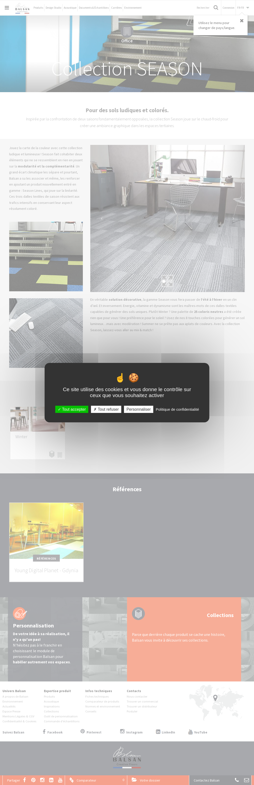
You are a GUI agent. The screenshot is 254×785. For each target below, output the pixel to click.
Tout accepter (72, 409)
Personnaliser (139, 409)
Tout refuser (106, 409)
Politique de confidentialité (177, 409)
